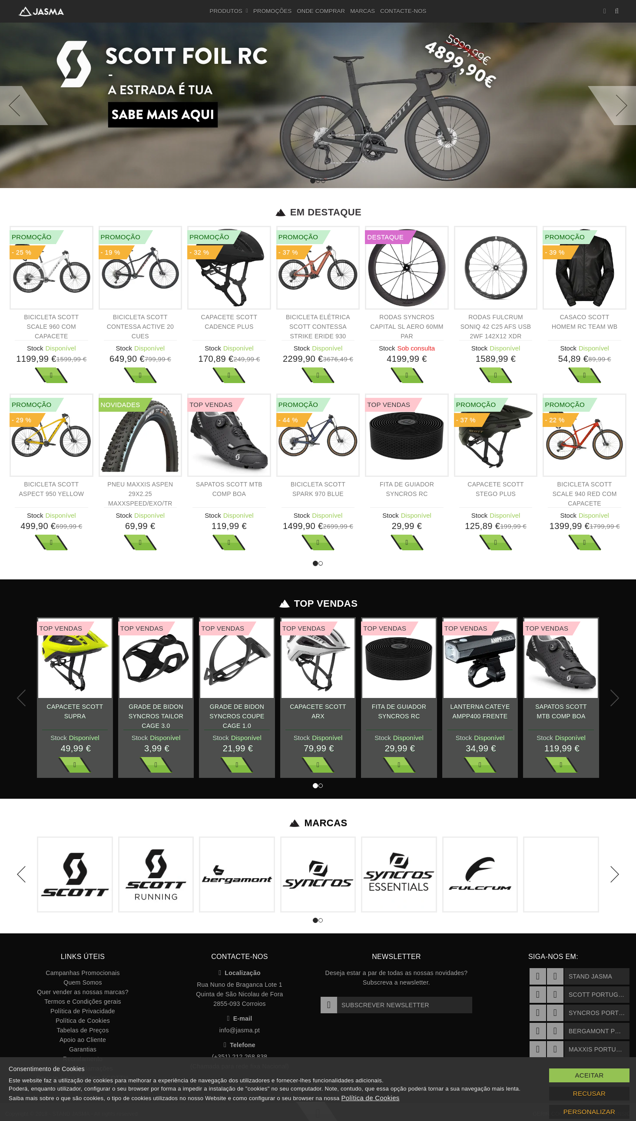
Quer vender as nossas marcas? (82, 992)
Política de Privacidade (82, 1011)
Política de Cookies (83, 1020)
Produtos (229, 11)
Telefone (239, 1045)
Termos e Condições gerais (82, 1001)
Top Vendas (318, 603)
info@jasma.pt (239, 1030)
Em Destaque (318, 212)
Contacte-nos (403, 11)
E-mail (239, 1018)
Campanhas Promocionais (82, 972)
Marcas (362, 11)
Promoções (272, 11)
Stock (35, 348)
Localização (240, 973)
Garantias (82, 1049)
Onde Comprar (321, 11)
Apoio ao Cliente (83, 1039)
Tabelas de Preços (83, 1030)
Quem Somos (82, 982)
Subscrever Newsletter (375, 1005)
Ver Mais (51, 375)
